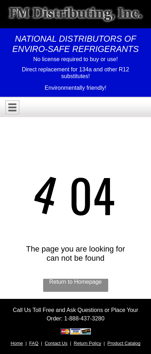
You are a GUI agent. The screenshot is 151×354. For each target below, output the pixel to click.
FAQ (34, 343)
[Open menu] (12, 107)
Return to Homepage (75, 282)
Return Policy (87, 343)
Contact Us (56, 343)
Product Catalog (124, 343)
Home (17, 343)
